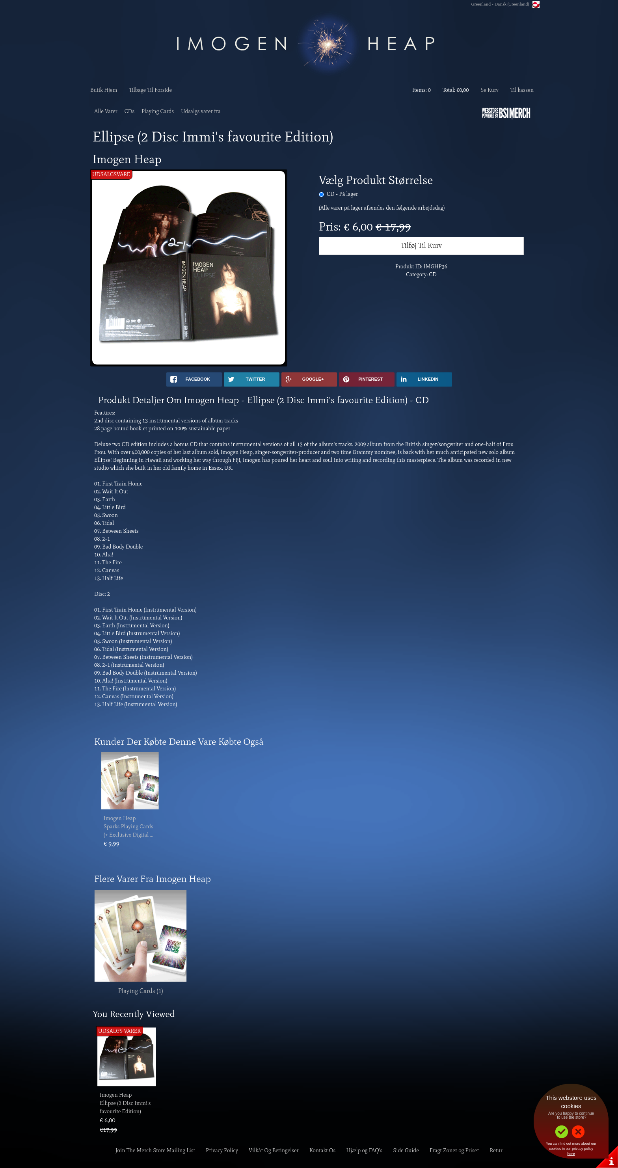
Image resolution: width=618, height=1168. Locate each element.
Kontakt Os (322, 1150)
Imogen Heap (120, 818)
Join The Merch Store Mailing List (155, 1150)
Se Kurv (489, 90)
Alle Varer (105, 111)
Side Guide (406, 1150)
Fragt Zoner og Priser (454, 1150)
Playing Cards (157, 111)
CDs (129, 111)
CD (342, 194)
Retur (496, 1150)
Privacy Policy (222, 1150)
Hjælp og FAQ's (364, 1150)
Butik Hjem (103, 90)
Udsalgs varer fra (201, 111)
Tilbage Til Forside (150, 90)
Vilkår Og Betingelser (274, 1150)
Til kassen (522, 90)
